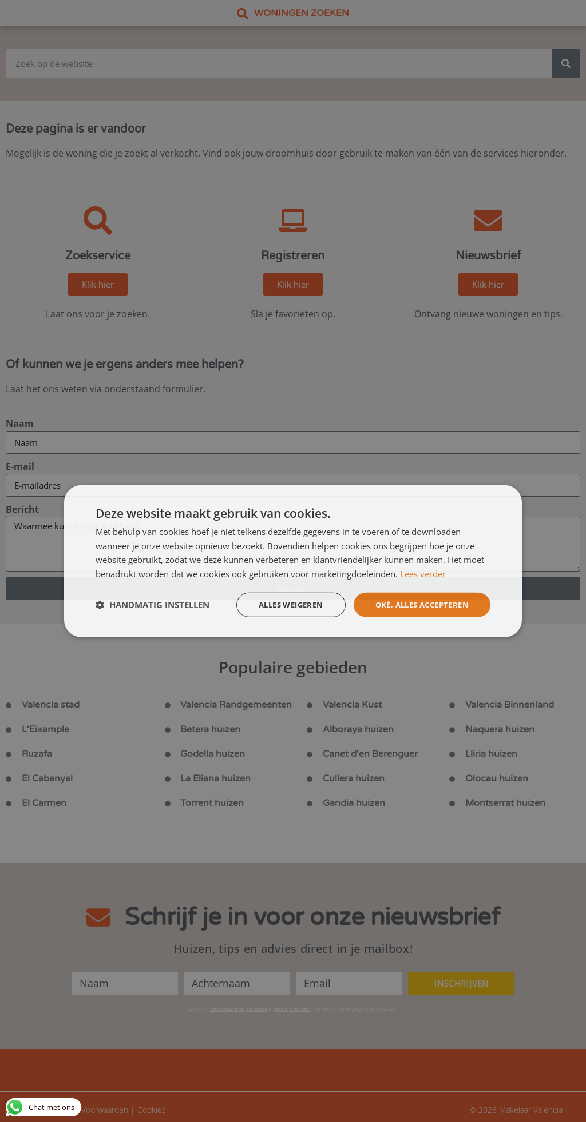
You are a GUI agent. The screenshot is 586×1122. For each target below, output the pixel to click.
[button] (152, 605)
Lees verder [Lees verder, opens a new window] (423, 573)
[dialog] (293, 560)
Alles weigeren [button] (278, 604)
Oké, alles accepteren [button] (417, 604)
